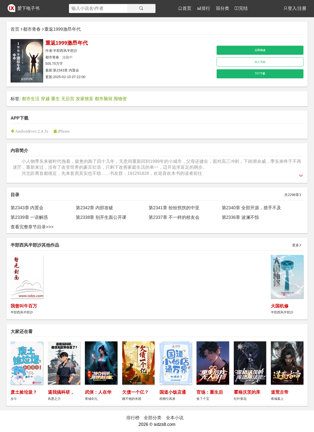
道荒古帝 (279, 392)
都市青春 (32, 29)
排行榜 (133, 417)
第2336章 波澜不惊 (240, 217)
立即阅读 (260, 50)
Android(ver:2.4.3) (31, 131)
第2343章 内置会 (66, 70)
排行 (205, 8)
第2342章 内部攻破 (94, 207)
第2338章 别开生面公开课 (101, 217)
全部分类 (152, 417)
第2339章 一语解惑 (29, 217)
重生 (55, 98)
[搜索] (141, 8)
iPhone (64, 131)
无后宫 (67, 98)
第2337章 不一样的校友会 (174, 217)
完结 (243, 8)
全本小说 (174, 417)
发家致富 (84, 98)
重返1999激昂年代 (62, 29)
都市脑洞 (103, 98)
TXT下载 (260, 73)
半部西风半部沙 (65, 51)
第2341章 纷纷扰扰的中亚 (174, 207)
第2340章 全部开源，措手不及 (251, 207)
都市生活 (30, 98)
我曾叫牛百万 (24, 306)
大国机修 (279, 306)
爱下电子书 (28, 8)
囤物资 (120, 98)
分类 (224, 8)
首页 (187, 8)
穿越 (45, 98)
